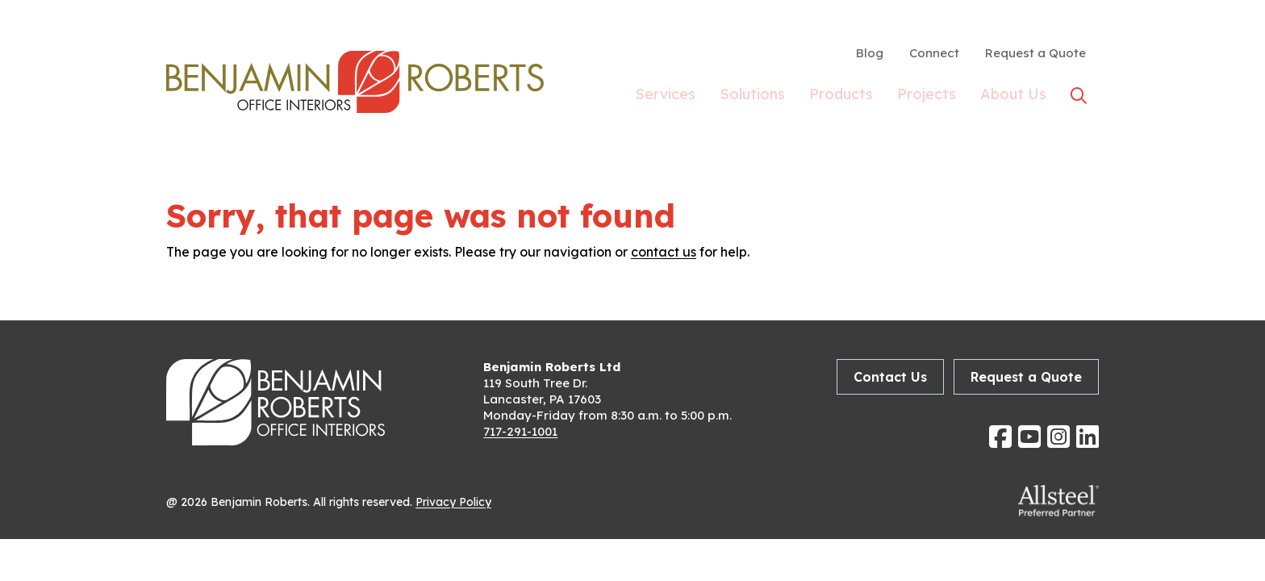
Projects (926, 97)
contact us (663, 252)
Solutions (752, 97)
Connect (934, 53)
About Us (1013, 97)
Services (665, 97)
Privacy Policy (453, 502)
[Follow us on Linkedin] (1087, 436)
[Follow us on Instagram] (1058, 436)
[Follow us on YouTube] (1029, 436)
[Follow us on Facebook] (1000, 436)
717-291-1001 (520, 431)
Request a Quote (1035, 53)
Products (841, 97)
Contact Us (890, 377)
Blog (869, 53)
